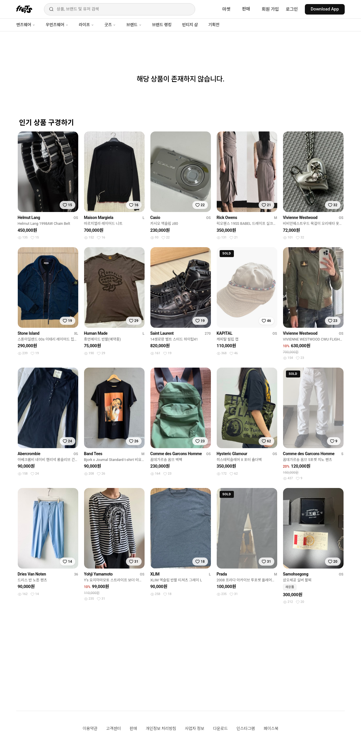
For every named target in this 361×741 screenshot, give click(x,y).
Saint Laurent (162, 333)
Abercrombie (29, 453)
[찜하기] (67, 205)
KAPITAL (224, 333)
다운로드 (220, 728)
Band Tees (93, 453)
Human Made (96, 333)
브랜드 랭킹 (162, 24)
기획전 (213, 24)
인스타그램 (245, 728)
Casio (155, 217)
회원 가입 (270, 9)
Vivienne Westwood (300, 217)
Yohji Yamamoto (98, 574)
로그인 (292, 9)
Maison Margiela (98, 217)
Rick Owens (227, 217)
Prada (222, 574)
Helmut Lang (29, 217)
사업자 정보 (194, 728)
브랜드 (133, 24)
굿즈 (110, 24)
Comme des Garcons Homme (176, 453)
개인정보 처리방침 (161, 728)
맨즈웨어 (25, 24)
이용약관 (90, 728)
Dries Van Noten (32, 574)
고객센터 (113, 728)
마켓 (226, 9)
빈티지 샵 (190, 24)
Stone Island (29, 333)
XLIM (155, 574)
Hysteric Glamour (232, 453)
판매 (246, 9)
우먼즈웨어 (57, 24)
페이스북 (271, 728)
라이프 (86, 24)
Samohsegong (295, 574)
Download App (325, 9)
